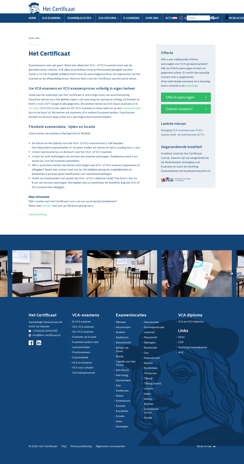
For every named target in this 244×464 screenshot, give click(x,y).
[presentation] (12, 273)
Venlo (147, 393)
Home (32, 22)
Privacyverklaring (81, 446)
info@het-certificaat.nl (44, 335)
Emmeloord (123, 400)
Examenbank (80, 357)
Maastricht (150, 337)
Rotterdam (151, 368)
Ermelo (120, 416)
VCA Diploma (107, 22)
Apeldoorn (122, 337)
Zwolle (148, 417)
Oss (146, 352)
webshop (191, 85)
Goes (119, 421)
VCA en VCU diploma (191, 321)
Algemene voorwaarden (110, 446)
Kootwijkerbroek (154, 327)
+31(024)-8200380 (43, 330)
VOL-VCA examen (83, 326)
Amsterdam (123, 327)
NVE (181, 352)
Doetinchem (123, 380)
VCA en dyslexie (82, 362)
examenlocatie (131, 108)
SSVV (181, 337)
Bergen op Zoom (122, 349)
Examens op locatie (84, 337)
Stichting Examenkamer (192, 347)
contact (47, 205)
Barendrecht (123, 342)
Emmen (120, 406)
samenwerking (38, 214)
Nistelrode (150, 347)
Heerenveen (151, 322)
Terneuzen (150, 373)
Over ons (151, 22)
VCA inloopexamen (83, 372)
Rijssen (148, 363)
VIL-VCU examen (82, 331)
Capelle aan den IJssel (125, 363)
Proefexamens (81, 352)
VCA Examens (51, 22)
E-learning (131, 22)
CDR (181, 342)
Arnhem (120, 332)
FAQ (63, 446)
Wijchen (148, 404)
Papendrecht (152, 358)
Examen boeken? (179, 109)
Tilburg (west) (152, 383)
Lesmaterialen (81, 347)
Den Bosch (122, 370)
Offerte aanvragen (180, 97)
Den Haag (122, 375)
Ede (118, 385)
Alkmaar (121, 322)
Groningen (122, 426)
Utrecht (148, 388)
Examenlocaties (79, 22)
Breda (119, 356)
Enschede (122, 411)
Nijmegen (150, 342)
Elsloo (119, 395)
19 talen (34, 108)
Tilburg (148, 378)
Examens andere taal (85, 342)
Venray (148, 399)
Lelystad (149, 332)
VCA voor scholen (82, 367)
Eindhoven (122, 390)
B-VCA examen (81, 321)
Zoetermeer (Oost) (151, 410)
